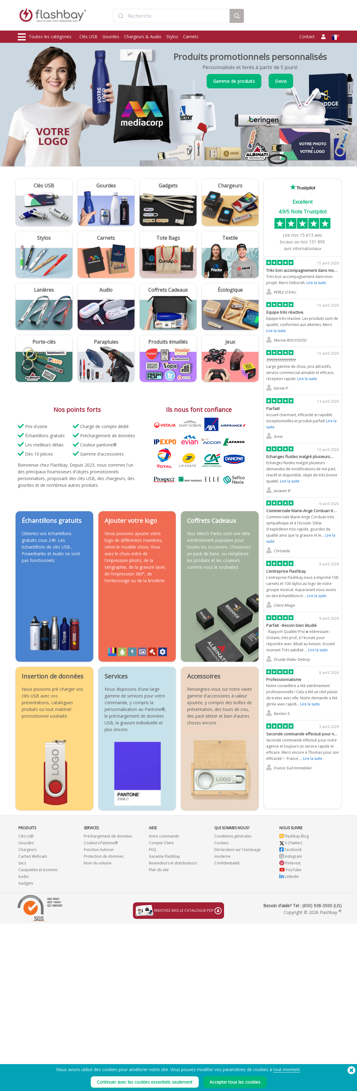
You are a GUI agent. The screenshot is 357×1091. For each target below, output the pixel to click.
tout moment (286, 1069)
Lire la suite (316, 282)
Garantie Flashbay (164, 856)
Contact (307, 36)
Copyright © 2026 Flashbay (313, 912)
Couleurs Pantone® (101, 842)
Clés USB (88, 36)
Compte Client (161, 842)
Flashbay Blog (294, 836)
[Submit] (120, 16)
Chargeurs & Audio (142, 36)
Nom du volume (98, 863)
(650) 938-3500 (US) (322, 905)
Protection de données (103, 856)
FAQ (152, 849)
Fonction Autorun (99, 849)
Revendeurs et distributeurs (173, 863)
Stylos (172, 36)
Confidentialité (227, 863)
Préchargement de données (108, 836)
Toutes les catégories (45, 37)
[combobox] (171, 16)
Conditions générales (232, 836)
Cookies (221, 842)
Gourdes (110, 36)
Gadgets (25, 883)
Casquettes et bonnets (37, 869)
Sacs (22, 863)
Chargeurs (27, 849)
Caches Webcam (32, 856)
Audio (23, 876)
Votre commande (164, 836)
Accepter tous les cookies (235, 1082)
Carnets (190, 36)
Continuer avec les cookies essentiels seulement (145, 1082)
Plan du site (159, 869)
